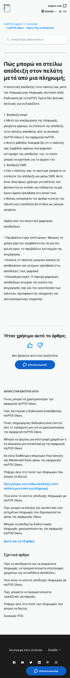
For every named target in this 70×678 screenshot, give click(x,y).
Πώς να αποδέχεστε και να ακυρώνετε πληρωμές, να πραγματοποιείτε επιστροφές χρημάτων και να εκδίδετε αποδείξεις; (34, 568)
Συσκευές (32, 24)
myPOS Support (13, 24)
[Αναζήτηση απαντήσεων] (35, 40)
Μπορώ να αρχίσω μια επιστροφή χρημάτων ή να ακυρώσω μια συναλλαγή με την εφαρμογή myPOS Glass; (35, 444)
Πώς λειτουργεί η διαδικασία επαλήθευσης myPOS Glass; (33, 413)
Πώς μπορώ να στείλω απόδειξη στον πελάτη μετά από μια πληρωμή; (31, 486)
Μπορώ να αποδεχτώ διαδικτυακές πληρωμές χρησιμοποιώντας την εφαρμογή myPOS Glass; (33, 528)
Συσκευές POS (13, 616)
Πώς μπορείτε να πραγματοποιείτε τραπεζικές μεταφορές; (28, 594)
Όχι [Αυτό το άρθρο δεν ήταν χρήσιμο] (40, 345)
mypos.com (57, 5)
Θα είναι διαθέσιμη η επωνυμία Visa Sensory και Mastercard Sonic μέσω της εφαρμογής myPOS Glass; (33, 460)
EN (64, 11)
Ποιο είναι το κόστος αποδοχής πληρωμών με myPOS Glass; (35, 498)
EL (60, 11)
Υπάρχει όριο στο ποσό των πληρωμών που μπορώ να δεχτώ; (33, 474)
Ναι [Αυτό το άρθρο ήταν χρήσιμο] (29, 345)
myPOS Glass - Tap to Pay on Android (30, 27)
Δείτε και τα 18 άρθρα (19, 541)
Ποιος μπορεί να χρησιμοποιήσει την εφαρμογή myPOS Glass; (28, 401)
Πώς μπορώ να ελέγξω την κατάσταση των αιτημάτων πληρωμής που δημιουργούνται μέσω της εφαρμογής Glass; (33, 512)
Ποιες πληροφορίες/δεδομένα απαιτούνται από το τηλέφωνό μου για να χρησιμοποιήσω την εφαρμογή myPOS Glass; (34, 427)
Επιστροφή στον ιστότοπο (26, 650)
